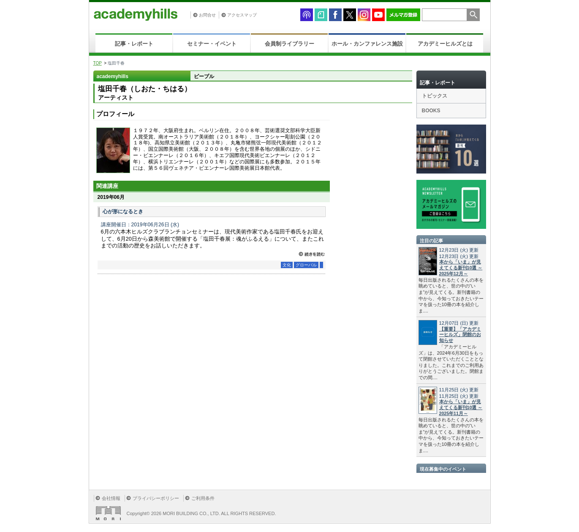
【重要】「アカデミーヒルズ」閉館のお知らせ (460, 334)
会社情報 (111, 498)
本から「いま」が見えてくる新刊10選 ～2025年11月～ (461, 407)
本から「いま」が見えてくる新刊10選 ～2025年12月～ (461, 267)
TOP (97, 63)
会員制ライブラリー (289, 44)
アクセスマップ (242, 15)
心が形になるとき (123, 211)
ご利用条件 (203, 498)
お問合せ (207, 15)
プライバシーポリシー (156, 498)
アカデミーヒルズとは (445, 44)
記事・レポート (134, 44)
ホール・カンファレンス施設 (367, 44)
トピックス (434, 96)
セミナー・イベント (211, 44)
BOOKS (431, 111)
